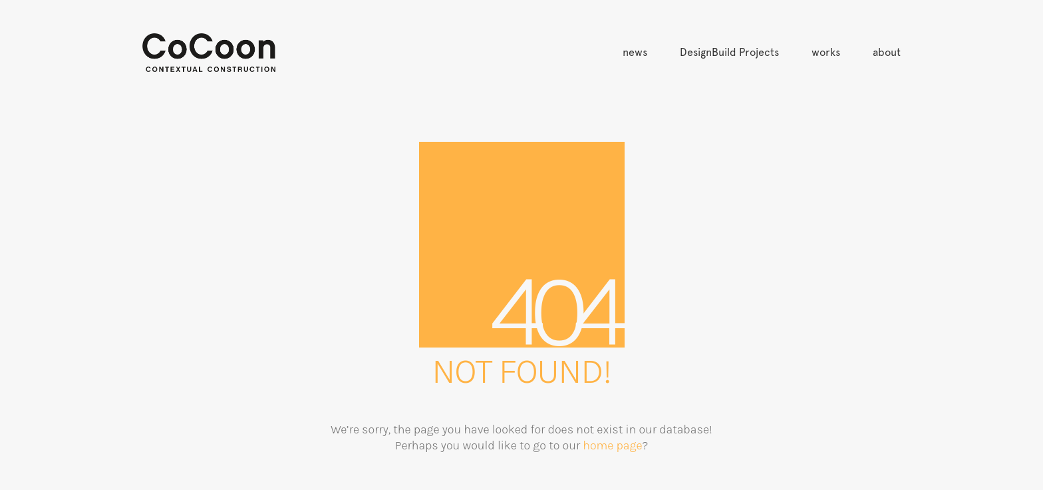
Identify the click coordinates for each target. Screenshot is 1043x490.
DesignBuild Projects (729, 52)
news (635, 52)
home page (612, 445)
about (887, 52)
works (826, 52)
